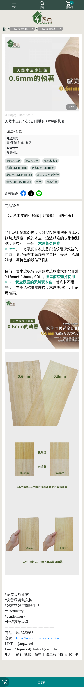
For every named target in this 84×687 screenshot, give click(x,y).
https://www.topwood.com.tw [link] (37, 638)
